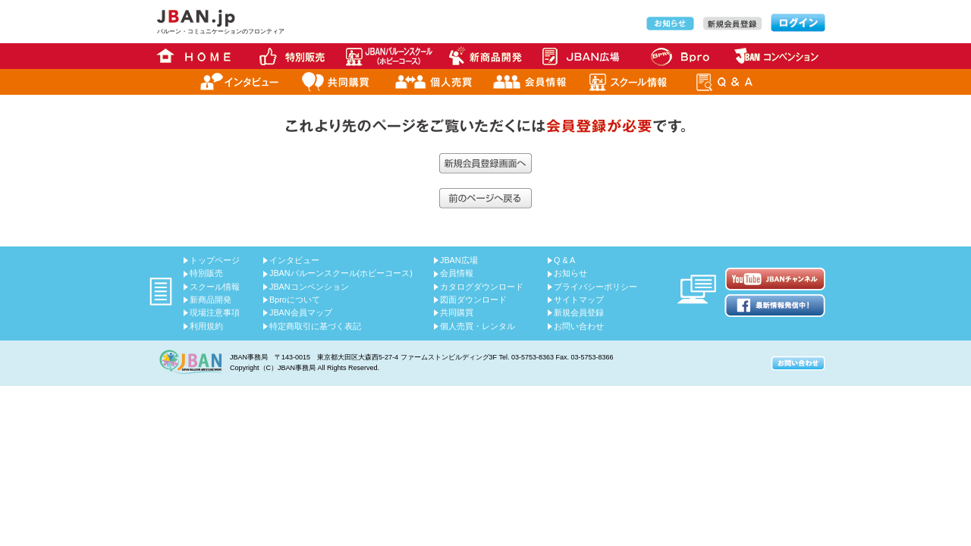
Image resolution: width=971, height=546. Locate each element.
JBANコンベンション (309, 286)
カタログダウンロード (481, 286)
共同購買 (456, 312)
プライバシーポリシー (595, 286)
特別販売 (206, 273)
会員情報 (456, 273)
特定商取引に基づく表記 (315, 326)
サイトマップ (579, 299)
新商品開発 (210, 299)
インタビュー (294, 260)
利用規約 (206, 326)
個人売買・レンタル (477, 326)
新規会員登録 (579, 312)
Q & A (564, 260)
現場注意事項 (215, 312)
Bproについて (294, 299)
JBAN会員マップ (300, 312)
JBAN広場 (459, 260)
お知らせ (570, 273)
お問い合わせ (579, 326)
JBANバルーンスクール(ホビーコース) (341, 273)
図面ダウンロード (473, 299)
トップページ (215, 260)
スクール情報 (215, 286)
